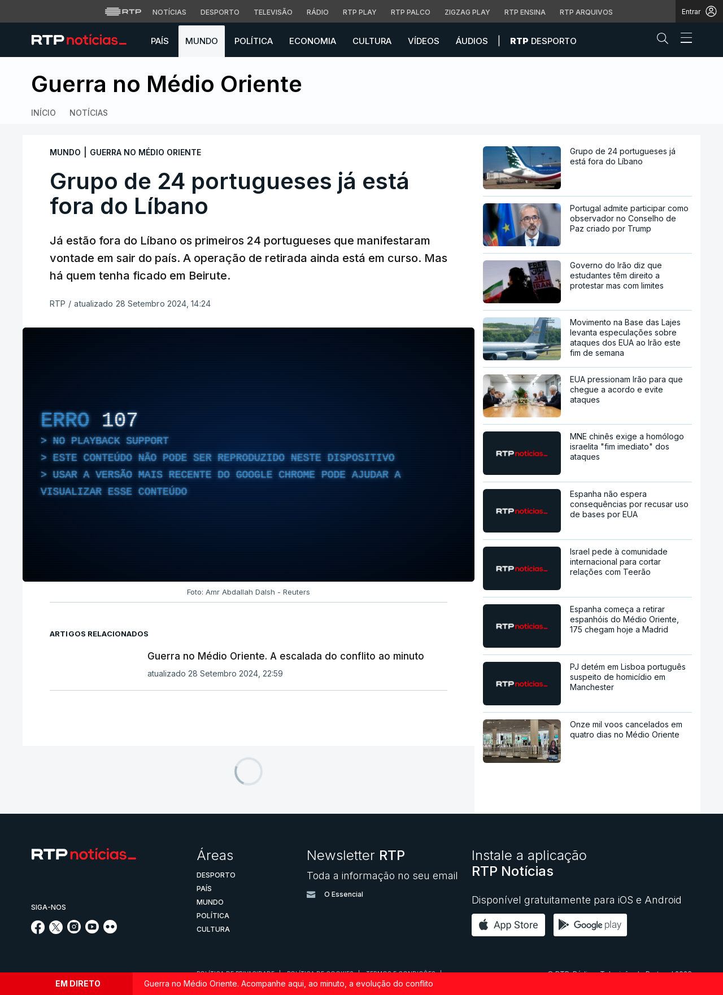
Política (253, 41)
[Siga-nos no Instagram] (74, 930)
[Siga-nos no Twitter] (56, 931)
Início (43, 112)
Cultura (371, 41)
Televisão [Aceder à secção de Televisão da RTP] (273, 12)
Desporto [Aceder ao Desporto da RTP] (220, 12)
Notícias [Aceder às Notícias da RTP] (169, 12)
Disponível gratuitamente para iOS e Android (577, 900)
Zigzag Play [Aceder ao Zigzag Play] (467, 12)
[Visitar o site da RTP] (123, 11)
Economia (312, 41)
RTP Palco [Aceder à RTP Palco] (410, 12)
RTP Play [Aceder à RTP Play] (360, 12)
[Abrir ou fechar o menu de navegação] (683, 39)
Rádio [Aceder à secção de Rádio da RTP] (318, 12)
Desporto (543, 41)
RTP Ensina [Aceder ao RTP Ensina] (525, 12)
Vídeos (423, 41)
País (160, 41)
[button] (665, 40)
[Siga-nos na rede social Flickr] (110, 930)
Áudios (472, 41)
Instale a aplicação (529, 863)
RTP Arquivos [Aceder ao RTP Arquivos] (586, 12)
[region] (248, 455)
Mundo (201, 41)
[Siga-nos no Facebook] (38, 931)
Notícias (88, 112)
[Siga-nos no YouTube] (92, 930)
